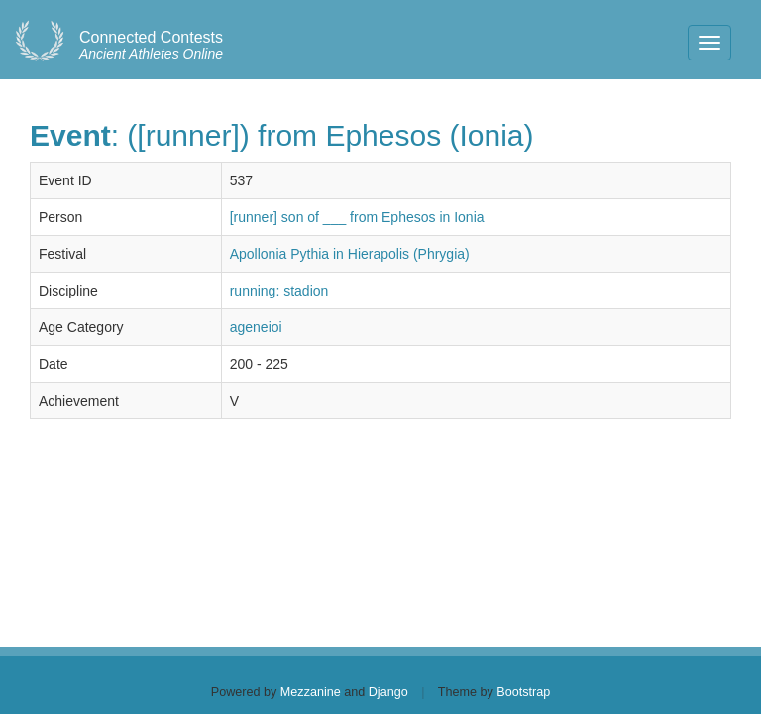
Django (388, 692)
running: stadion (279, 290)
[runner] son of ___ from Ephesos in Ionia (357, 217)
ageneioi (256, 327)
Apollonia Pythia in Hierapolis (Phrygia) (350, 254)
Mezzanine (310, 692)
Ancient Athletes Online (151, 45)
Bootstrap (523, 692)
